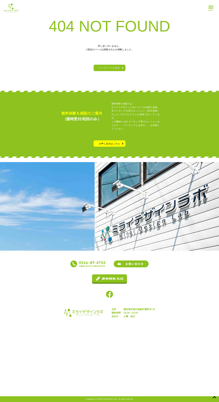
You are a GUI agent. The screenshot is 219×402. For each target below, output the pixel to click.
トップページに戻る (109, 68)
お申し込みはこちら (109, 143)
